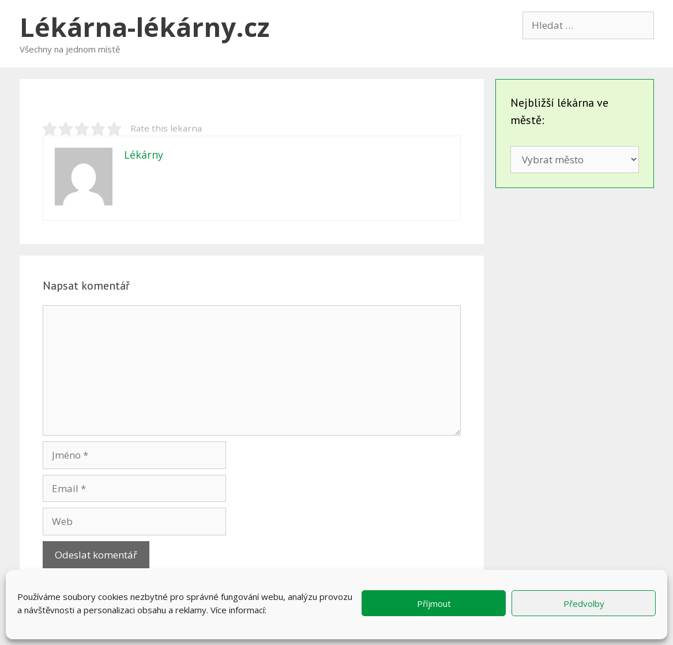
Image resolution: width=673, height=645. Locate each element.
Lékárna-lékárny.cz (144, 26)
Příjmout (434, 603)
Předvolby (583, 603)
